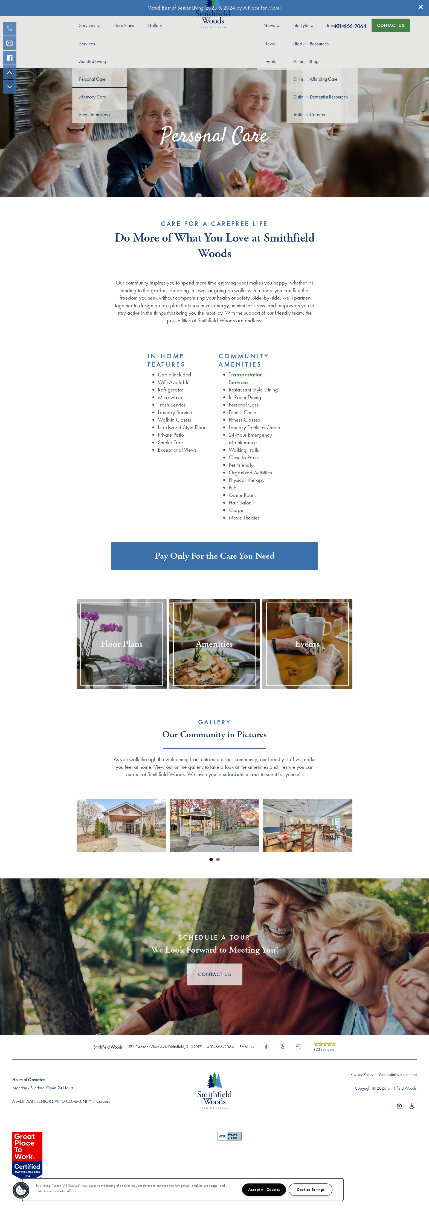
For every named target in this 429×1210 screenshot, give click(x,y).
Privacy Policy (361, 1074)
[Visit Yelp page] (282, 1047)
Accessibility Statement (398, 1074)
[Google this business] (299, 1047)
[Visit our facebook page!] (9, 58)
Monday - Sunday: (28, 1088)
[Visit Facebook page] (266, 1047)
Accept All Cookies (264, 1189)
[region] (183, 1189)
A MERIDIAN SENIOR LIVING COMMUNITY (51, 1101)
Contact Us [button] (214, 974)
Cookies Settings (310, 1189)
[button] (421, 7)
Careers (103, 1101)
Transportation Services (246, 378)
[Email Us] (9, 43)
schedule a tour (241, 774)
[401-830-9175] (9, 29)
